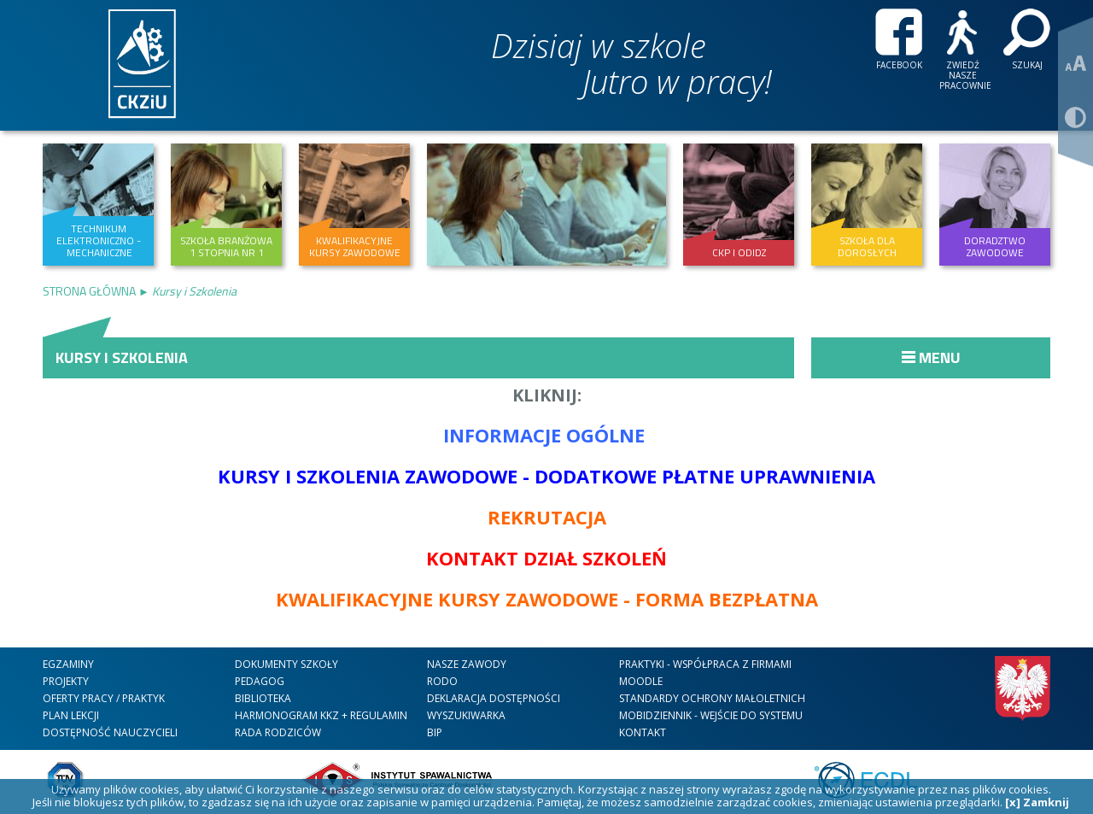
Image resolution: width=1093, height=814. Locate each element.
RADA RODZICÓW (278, 732)
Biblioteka (263, 698)
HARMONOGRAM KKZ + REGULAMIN (321, 715)
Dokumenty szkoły (286, 664)
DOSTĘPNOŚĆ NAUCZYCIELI (110, 732)
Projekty (66, 681)
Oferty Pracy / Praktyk (104, 698)
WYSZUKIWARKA (466, 715)
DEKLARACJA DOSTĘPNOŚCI (493, 698)
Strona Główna (90, 291)
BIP (434, 732)
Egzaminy (68, 664)
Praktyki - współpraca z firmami (705, 664)
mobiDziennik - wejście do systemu (711, 715)
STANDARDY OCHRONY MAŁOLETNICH (712, 698)
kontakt (642, 732)
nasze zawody (466, 664)
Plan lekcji (71, 715)
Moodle (641, 681)
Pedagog (259, 681)
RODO (442, 681)
